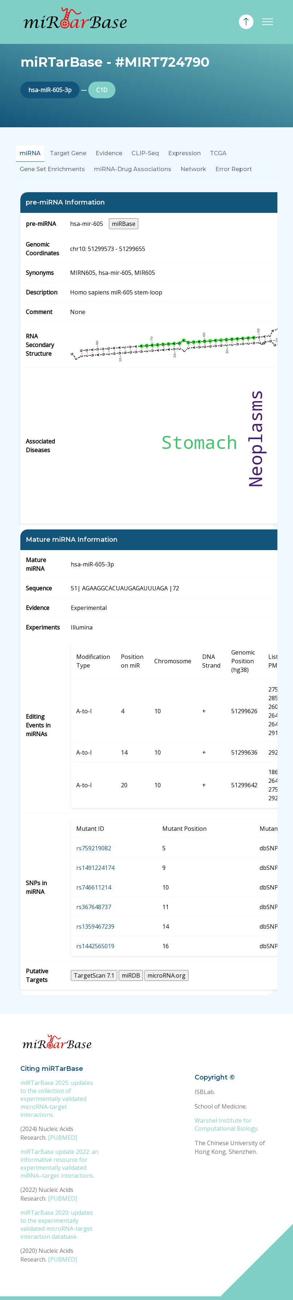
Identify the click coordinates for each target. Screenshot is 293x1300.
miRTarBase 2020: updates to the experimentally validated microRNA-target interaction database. (56, 1225)
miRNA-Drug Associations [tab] (132, 169)
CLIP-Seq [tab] (145, 153)
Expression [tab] (184, 153)
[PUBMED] (62, 1138)
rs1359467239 (95, 926)
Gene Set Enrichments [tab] (52, 169)
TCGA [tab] (218, 153)
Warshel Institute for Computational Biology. (227, 1124)
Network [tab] (193, 169)
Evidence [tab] (108, 153)
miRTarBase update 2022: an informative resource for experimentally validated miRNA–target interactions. (59, 1164)
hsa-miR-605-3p (50, 90)
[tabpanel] (146, 593)
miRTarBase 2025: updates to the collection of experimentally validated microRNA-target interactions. (56, 1099)
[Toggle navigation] (267, 21)
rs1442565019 (95, 946)
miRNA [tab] (30, 153)
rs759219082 (93, 848)
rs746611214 (93, 887)
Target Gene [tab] (68, 153)
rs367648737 (93, 907)
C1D (101, 90)
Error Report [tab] (233, 169)
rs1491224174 (95, 868)
